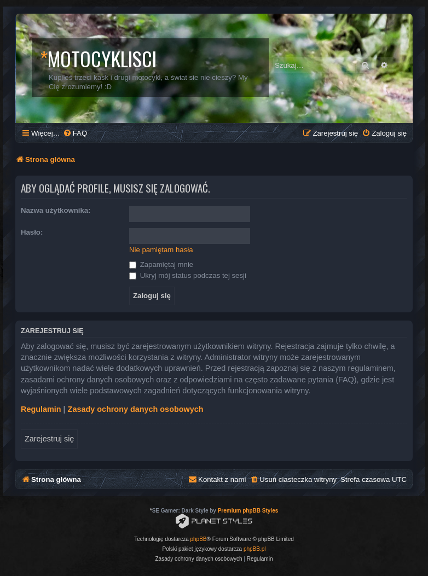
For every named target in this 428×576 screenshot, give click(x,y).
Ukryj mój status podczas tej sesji (187, 275)
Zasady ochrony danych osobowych (136, 409)
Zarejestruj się (49, 438)
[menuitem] (75, 133)
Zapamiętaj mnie (161, 264)
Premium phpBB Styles (248, 511)
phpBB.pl (255, 549)
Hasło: (32, 232)
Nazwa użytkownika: (56, 210)
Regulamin (41, 409)
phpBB (198, 539)
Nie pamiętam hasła (161, 250)
